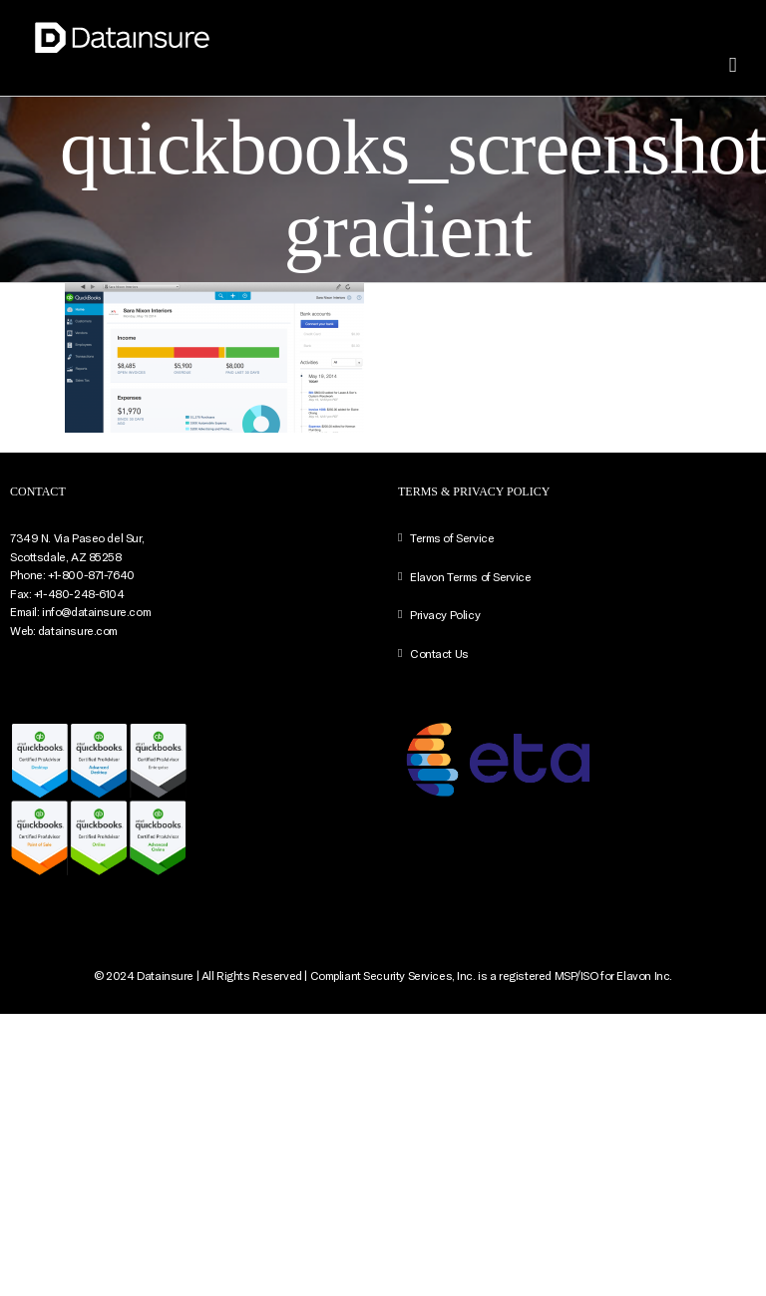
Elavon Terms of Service (470, 576)
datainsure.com (78, 630)
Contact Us (439, 653)
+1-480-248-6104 (79, 593)
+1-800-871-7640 (91, 574)
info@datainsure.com (96, 611)
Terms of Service (452, 537)
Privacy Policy (445, 614)
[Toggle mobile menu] (732, 65)
